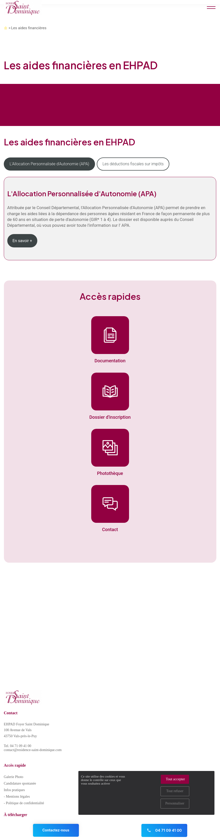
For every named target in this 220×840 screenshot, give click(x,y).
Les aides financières (28, 28)
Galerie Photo (13, 777)
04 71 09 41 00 (164, 830)
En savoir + (22, 240)
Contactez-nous (55, 830)
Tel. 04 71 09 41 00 (17, 746)
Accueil (6, 28)
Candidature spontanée (20, 783)
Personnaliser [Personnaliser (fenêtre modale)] (174, 803)
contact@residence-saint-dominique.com (32, 750)
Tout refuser (174, 791)
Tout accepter (175, 779)
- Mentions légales (17, 796)
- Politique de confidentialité (24, 803)
